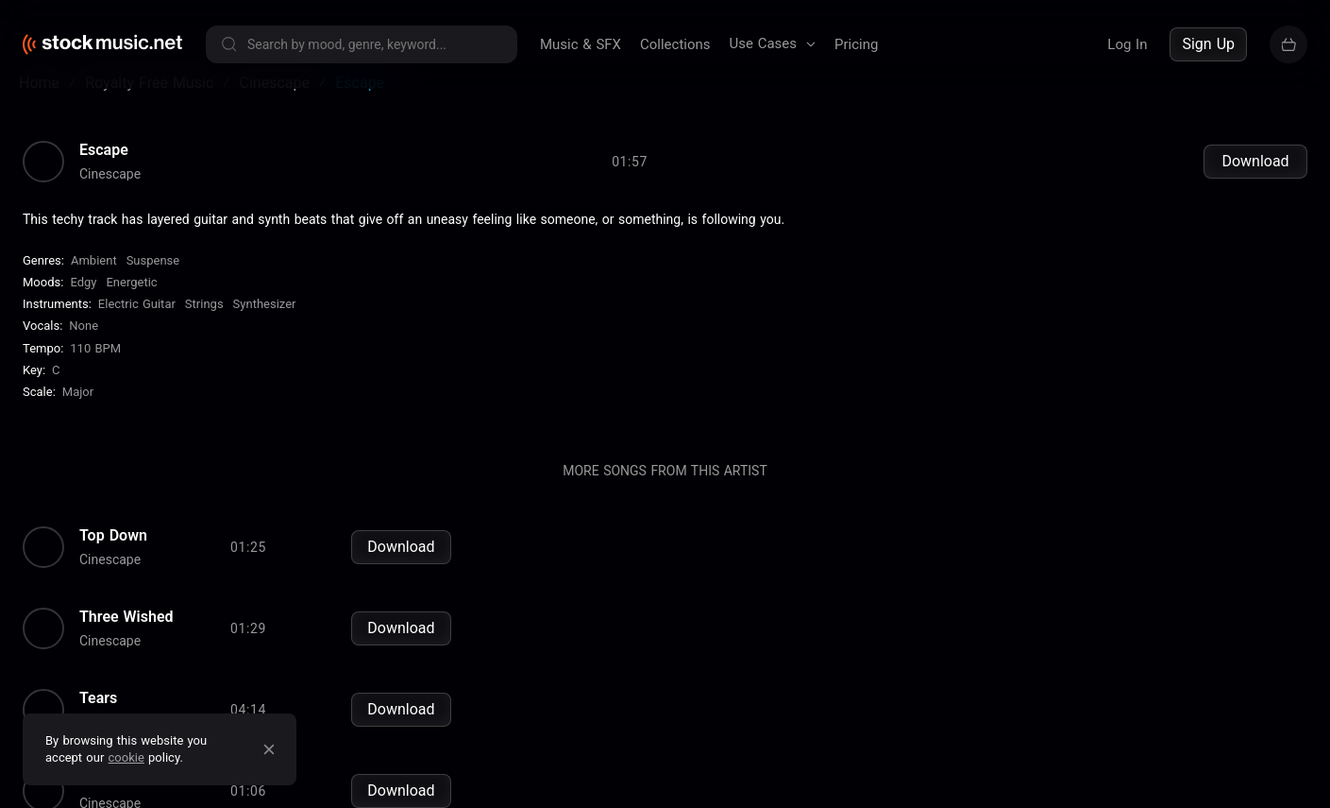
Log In (1127, 44)
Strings (204, 329)
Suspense (153, 286)
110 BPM (95, 374)
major (77, 417)
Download (1254, 187)
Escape (103, 175)
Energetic (131, 308)
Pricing (856, 44)
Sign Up (1208, 44)
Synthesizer (264, 329)
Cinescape (110, 199)
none (83, 352)
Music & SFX (580, 44)
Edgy (83, 308)
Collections (675, 44)
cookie (126, 757)
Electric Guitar (137, 329)
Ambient (94, 286)
